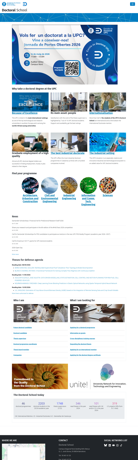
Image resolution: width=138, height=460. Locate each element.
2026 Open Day (17, 248)
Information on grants (77, 333)
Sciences (108, 195)
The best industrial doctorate (67, 153)
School (14, 10)
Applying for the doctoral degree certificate (85, 355)
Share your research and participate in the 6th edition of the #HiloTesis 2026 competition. (42, 227)
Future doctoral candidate (22, 327)
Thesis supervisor (19, 338)
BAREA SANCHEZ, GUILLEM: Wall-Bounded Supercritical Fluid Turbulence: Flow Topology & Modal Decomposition (54, 268)
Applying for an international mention (83, 350)
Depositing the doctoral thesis (80, 344)
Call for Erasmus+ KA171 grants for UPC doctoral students (32, 241)
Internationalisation (101, 113)
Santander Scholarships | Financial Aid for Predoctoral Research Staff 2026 (37, 221)
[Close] (132, 4)
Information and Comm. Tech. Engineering (88, 200)
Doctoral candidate (20, 333)
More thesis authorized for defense (22, 293)
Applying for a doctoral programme (82, 327)
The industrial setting (101, 153)
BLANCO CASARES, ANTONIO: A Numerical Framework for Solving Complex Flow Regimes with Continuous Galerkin (55, 271)
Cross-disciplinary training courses (82, 338)
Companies (17, 355)
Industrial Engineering (69, 197)
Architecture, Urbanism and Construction (30, 198)
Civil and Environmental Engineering (49, 198)
